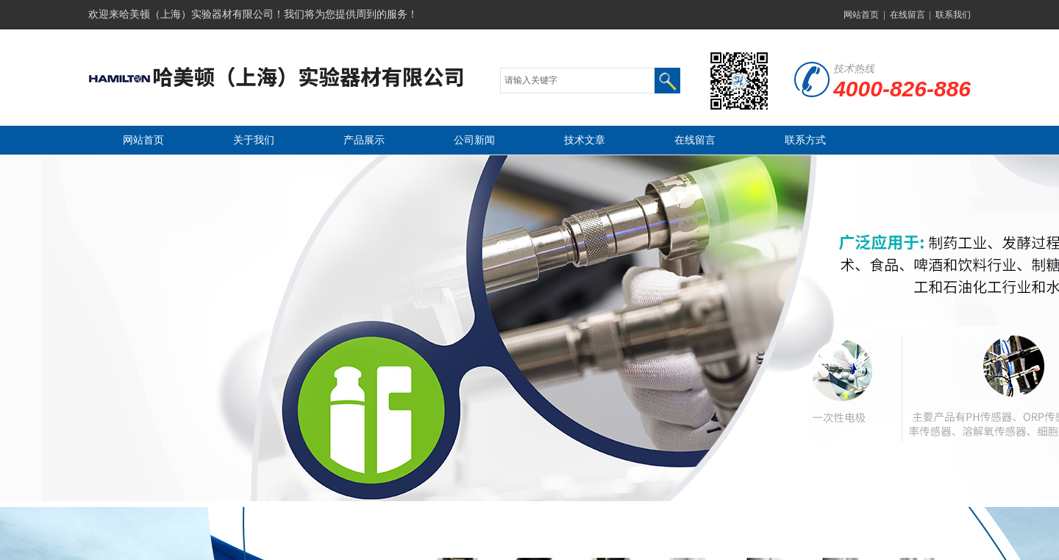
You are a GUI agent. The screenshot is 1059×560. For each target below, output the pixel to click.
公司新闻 (474, 140)
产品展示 (364, 140)
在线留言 (907, 15)
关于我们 (253, 140)
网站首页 (861, 15)
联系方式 (805, 140)
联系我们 (953, 15)
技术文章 (584, 140)
